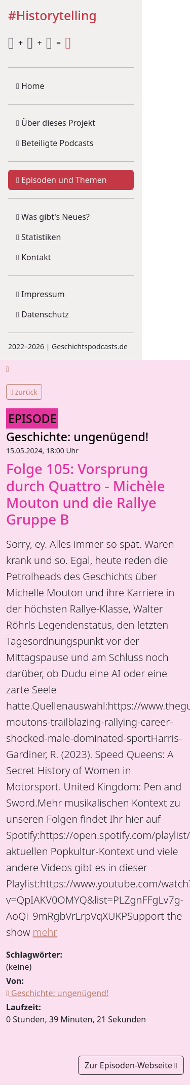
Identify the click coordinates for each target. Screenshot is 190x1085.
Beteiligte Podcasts (54, 143)
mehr (45, 932)
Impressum (40, 294)
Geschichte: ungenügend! (77, 437)
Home (30, 85)
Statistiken (38, 237)
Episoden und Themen (61, 179)
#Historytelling (52, 16)
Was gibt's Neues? (53, 216)
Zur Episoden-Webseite (131, 1065)
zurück (24, 392)
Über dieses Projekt (55, 122)
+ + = (39, 43)
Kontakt (33, 257)
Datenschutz (42, 314)
